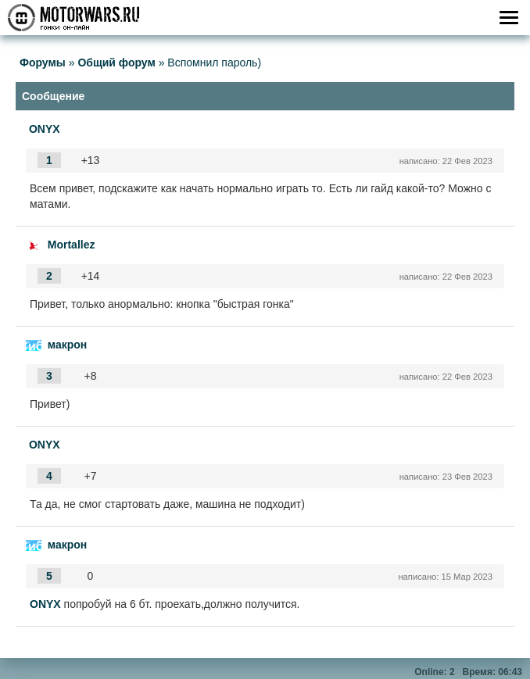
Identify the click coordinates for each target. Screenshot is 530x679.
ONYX (44, 129)
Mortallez (71, 244)
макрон (68, 344)
